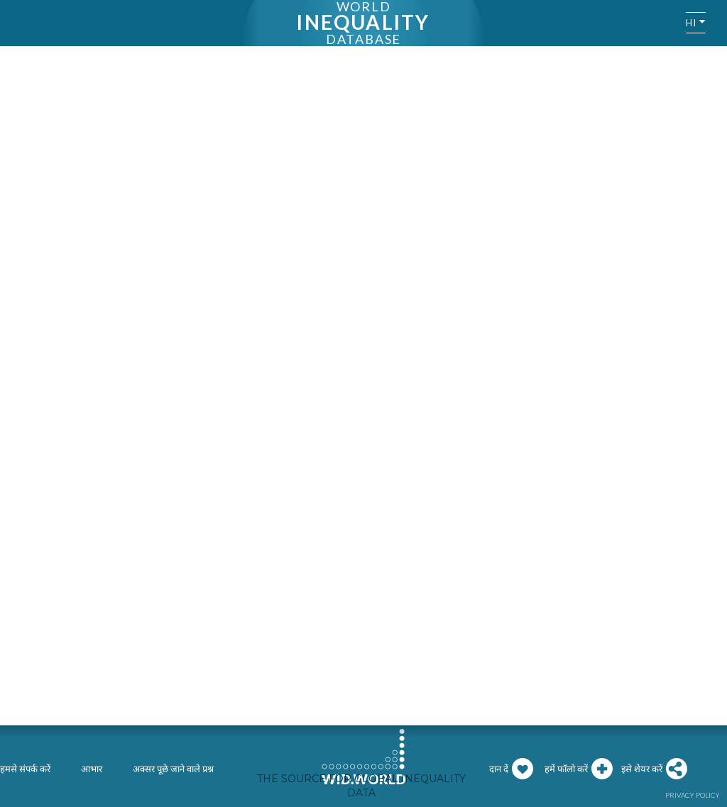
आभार (91, 768)
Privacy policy (692, 795)
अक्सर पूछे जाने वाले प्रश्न (173, 768)
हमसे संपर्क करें (25, 768)
